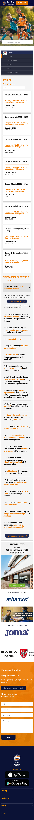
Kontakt (9, 68)
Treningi (10, 56)
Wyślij (8, 737)
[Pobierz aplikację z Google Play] (17, 782)
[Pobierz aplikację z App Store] (17, 774)
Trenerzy (9, 64)
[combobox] (17, 42)
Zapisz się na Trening (17, 536)
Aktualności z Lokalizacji (13, 72)
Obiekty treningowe (12, 60)
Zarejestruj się (17, 301)
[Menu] (31, 3)
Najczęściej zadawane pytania (13, 688)
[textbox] (17, 42)
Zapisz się (22, 3)
